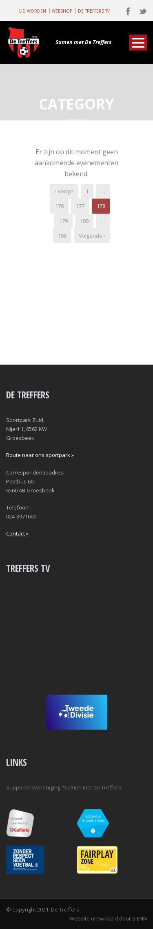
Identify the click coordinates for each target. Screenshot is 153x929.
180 (84, 221)
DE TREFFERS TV (94, 11)
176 (59, 206)
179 (63, 221)
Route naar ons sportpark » (40, 455)
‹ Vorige (64, 191)
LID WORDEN (32, 11)
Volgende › (92, 235)
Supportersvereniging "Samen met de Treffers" (65, 787)
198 (62, 235)
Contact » (17, 533)
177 (80, 206)
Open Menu (138, 42)
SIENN (139, 918)
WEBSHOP (62, 11)
